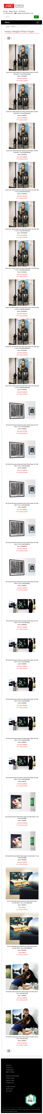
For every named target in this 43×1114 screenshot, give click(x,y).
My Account (9, 1088)
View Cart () (13, 11)
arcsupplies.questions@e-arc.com (24, 13)
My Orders (9, 1091)
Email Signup (10, 1069)
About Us (8, 1065)
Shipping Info (10, 1082)
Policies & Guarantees (12, 1076)
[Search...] (19, 16)
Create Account (10, 1086)
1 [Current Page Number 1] (9, 38)
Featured (13, 26)
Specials (8, 26)
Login (6, 11)
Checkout (22, 11)
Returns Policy (10, 1080)
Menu (7, 22)
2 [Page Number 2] (12, 38)
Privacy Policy (10, 1078)
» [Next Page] (14, 38)
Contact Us (9, 1067)
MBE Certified (10, 1072)
